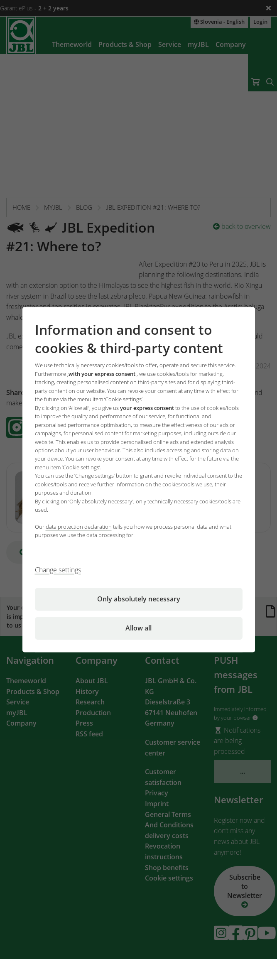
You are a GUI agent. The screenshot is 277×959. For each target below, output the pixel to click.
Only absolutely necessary (138, 598)
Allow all (138, 628)
